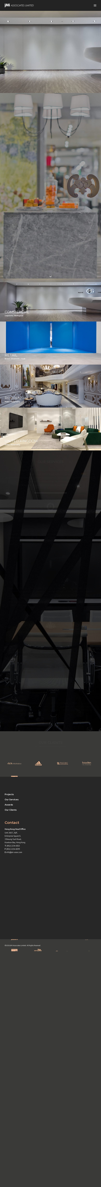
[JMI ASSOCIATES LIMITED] (19, 5)
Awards (9, 1040)
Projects (9, 1030)
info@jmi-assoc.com (14, 1088)
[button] (95, 5)
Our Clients (11, 1046)
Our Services (12, 1035)
